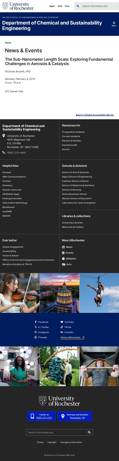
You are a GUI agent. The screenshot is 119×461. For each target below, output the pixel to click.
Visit (60, 6)
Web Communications (14, 176)
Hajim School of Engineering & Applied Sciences (30, 17)
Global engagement (12, 246)
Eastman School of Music (75, 180)
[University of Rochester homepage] (17, 6)
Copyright (52, 442)
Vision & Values (10, 255)
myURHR (7, 211)
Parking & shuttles (12, 198)
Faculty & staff (69, 144)
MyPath (6, 215)
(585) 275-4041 (16, 152)
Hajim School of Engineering (77, 176)
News (67, 247)
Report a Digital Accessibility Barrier (95, 115)
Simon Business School (74, 194)
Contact (6, 180)
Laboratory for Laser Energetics (79, 202)
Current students (71, 136)
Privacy (40, 442)
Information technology (15, 202)
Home (8, 42)
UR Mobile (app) (11, 194)
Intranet (6, 172)
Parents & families (71, 140)
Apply (52, 6)
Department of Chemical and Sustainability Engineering (52, 26)
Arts (66, 264)
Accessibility (9, 251)
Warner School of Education (77, 198)
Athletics (69, 258)
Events (67, 252)
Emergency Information (71, 442)
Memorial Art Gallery (73, 226)
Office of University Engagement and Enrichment (28, 259)
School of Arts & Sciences (75, 172)
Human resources (11, 189)
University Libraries (72, 222)
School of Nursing (71, 189)
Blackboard (8, 207)
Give (67, 6)
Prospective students (73, 131)
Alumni (66, 149)
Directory (7, 185)
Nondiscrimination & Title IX (17, 264)
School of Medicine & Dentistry (78, 185)
